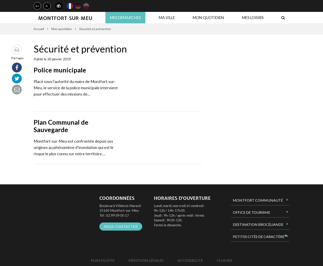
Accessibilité (190, 260)
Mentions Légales (146, 260)
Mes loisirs (253, 17)
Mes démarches (125, 17)
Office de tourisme (251, 212)
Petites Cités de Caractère (260, 236)
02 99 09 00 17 (117, 215)
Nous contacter (121, 227)
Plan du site (102, 260)
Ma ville (167, 17)
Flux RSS (224, 260)
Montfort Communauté (258, 200)
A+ (37, 6)
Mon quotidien (208, 17)
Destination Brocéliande (258, 224)
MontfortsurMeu (65, 18)
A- (47, 6)
